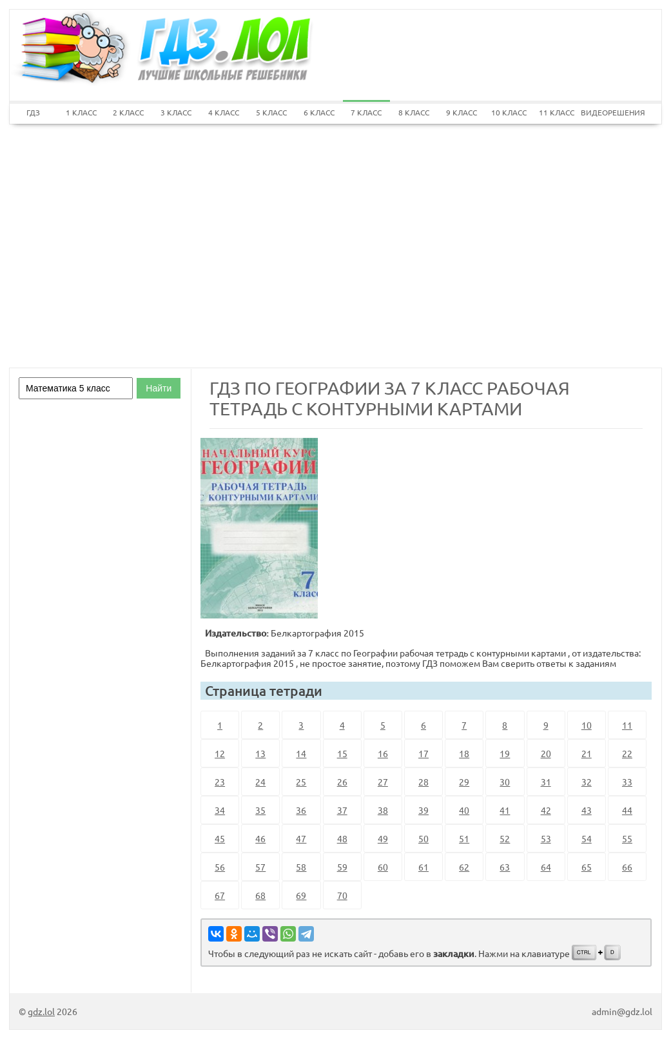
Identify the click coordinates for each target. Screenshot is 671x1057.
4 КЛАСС (223, 112)
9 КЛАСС (461, 112)
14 (301, 753)
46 (260, 838)
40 (464, 810)
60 (383, 867)
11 (627, 725)
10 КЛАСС (509, 112)
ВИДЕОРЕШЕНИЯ (604, 112)
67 (220, 895)
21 (586, 753)
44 (627, 810)
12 (220, 753)
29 (464, 781)
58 (301, 867)
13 (260, 753)
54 (586, 838)
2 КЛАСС (128, 112)
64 (546, 867)
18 (464, 753)
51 (464, 838)
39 (423, 810)
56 (220, 867)
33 (627, 781)
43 (586, 810)
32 (586, 781)
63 (505, 867)
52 (505, 838)
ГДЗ (33, 112)
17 (423, 753)
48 (342, 838)
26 (342, 781)
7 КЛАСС (366, 112)
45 (220, 838)
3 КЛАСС (175, 112)
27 (383, 781)
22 (627, 753)
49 (383, 838)
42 (546, 810)
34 (220, 810)
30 (505, 781)
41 (505, 810)
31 (546, 781)
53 (546, 838)
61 (423, 867)
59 (342, 867)
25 (301, 781)
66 (627, 867)
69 (301, 895)
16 (383, 753)
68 (260, 895)
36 (301, 810)
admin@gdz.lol (622, 1011)
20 (546, 753)
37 (342, 810)
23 (220, 781)
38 (383, 810)
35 (260, 810)
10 (586, 725)
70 (342, 895)
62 (464, 867)
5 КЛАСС (271, 112)
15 (342, 753)
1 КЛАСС (81, 112)
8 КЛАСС (413, 112)
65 (586, 867)
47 (301, 838)
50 (423, 838)
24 (260, 781)
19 (505, 753)
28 (423, 781)
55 (627, 838)
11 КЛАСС (556, 112)
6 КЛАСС (319, 112)
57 (260, 867)
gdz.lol (41, 1011)
